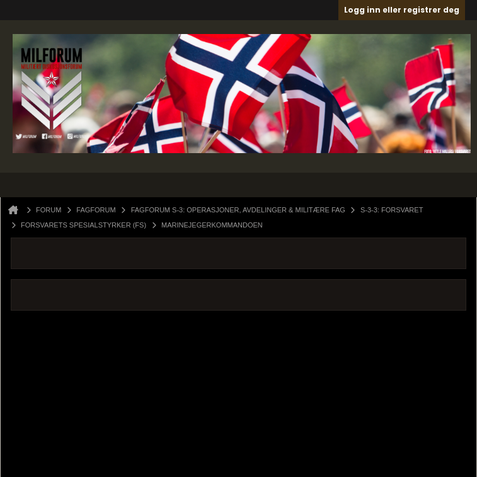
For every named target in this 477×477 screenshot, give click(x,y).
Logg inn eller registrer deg (401, 9)
